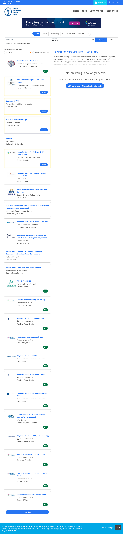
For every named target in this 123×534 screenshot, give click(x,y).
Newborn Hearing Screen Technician (31, 454)
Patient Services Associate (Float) (30, 337)
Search (36, 34)
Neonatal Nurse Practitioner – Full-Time (32, 222)
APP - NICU (10, 138)
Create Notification (42, 52)
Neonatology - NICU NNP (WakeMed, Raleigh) (23, 267)
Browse (44, 34)
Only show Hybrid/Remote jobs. (19, 43)
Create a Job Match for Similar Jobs (85, 86)
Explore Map (54, 34)
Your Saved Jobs (83, 34)
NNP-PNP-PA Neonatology (16, 120)
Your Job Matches (68, 34)
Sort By (8, 52)
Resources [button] (112, 11)
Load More (27, 512)
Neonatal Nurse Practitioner (28, 61)
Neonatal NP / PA (12, 101)
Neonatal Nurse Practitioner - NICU (31, 374)
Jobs (84, 11)
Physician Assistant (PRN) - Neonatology (33, 436)
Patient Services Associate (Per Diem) (31, 494)
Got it (118, 528)
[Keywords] (27, 39)
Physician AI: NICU (27, 356)
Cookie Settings (107, 528)
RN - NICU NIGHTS (24, 281)
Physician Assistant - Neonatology (30, 318)
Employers (114, 2)
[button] (112, 39)
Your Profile (97, 11)
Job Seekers (100, 2)
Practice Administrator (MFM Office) (31, 300)
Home (76, 11)
